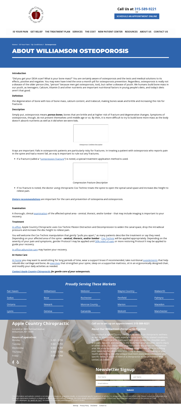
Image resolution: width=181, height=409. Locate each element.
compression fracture (52, 160)
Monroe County (89, 306)
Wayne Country (126, 292)
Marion (121, 306)
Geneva (48, 312)
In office (16, 228)
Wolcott (122, 312)
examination (40, 215)
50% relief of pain (104, 243)
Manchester (160, 312)
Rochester (86, 299)
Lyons (10, 312)
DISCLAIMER (97, 400)
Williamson (50, 292)
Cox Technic (107, 240)
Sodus (10, 299)
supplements (150, 261)
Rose (46, 299)
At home (16, 261)
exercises (55, 264)
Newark (48, 306)
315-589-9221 (145, 9)
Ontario (11, 306)
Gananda (86, 312)
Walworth (159, 292)
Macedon (159, 306)
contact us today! (100, 361)
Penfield (122, 299)
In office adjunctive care (25, 251)
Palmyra (158, 299)
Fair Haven (12, 292)
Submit (130, 391)
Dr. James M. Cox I (35, 402)
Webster (85, 292)
